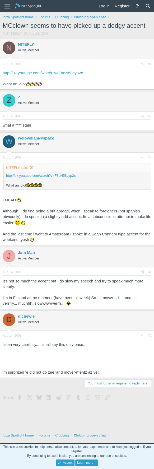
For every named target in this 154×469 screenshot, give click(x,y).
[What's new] (137, 6)
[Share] (142, 64)
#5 (149, 335)
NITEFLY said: (17, 168)
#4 (149, 272)
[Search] (148, 6)
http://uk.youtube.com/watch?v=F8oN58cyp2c (43, 73)
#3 (149, 157)
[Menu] (7, 6)
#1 (149, 64)
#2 (149, 116)
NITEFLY (14, 33)
